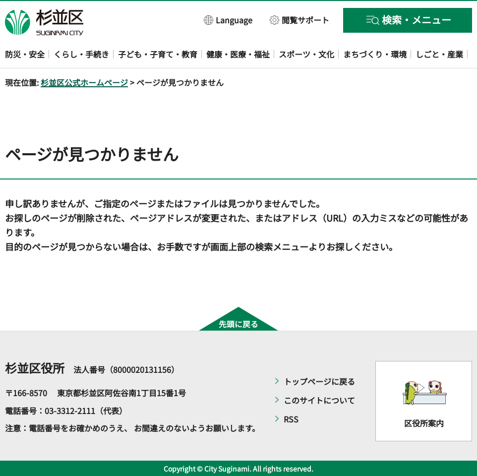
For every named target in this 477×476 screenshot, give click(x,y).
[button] (228, 19)
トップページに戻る (319, 381)
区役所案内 (424, 423)
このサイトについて (319, 400)
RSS (291, 419)
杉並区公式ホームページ (84, 82)
